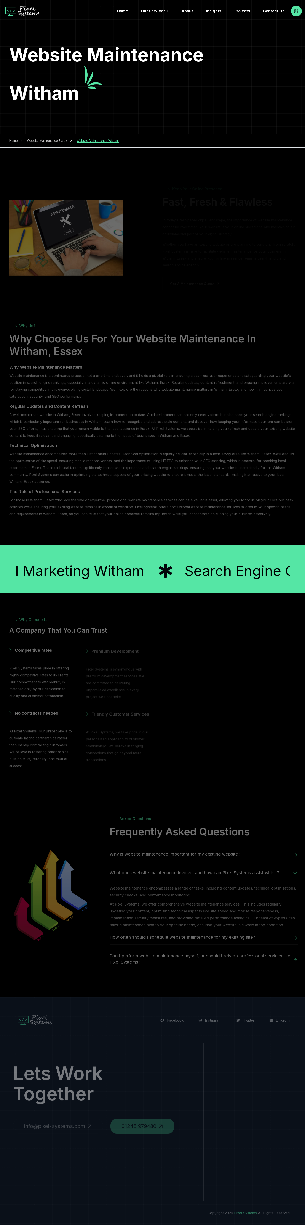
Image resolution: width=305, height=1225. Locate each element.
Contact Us (273, 11)
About (187, 11)
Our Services (153, 11)
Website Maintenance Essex (47, 140)
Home (122, 11)
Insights (213, 11)
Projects (242, 11)
